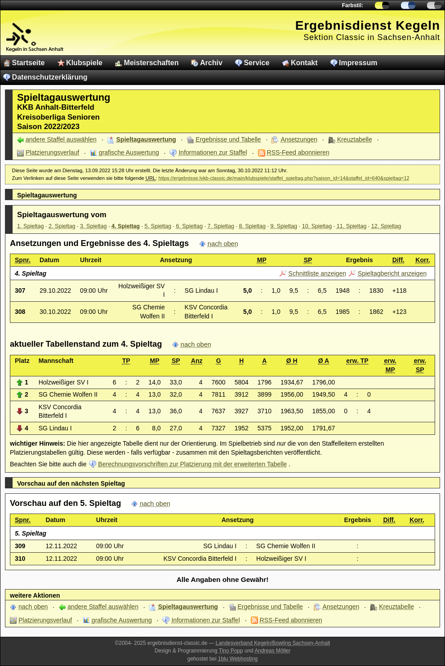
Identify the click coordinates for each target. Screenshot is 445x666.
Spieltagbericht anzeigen (392, 273)
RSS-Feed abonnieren (298, 152)
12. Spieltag (386, 226)
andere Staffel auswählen (61, 139)
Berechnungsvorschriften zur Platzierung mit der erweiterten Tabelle (192, 464)
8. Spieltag (252, 226)
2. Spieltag (62, 226)
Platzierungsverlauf (52, 152)
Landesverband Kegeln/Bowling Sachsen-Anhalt (273, 643)
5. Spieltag (158, 226)
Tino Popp (231, 651)
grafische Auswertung (129, 152)
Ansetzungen (298, 139)
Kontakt (304, 63)
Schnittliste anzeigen (317, 273)
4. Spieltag (125, 226)
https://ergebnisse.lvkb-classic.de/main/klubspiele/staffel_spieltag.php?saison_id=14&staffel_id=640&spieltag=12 (283, 178)
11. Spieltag (352, 226)
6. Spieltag (189, 226)
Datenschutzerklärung (50, 77)
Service (256, 63)
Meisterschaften (151, 63)
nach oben (223, 243)
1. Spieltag (30, 226)
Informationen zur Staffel (212, 152)
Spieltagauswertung (146, 139)
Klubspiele (84, 63)
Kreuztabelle (354, 139)
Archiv (211, 63)
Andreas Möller (272, 651)
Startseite (28, 63)
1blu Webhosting (238, 659)
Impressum (358, 63)
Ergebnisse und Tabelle (228, 139)
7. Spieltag (221, 226)
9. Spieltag (284, 226)
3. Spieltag (93, 226)
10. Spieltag (317, 226)
